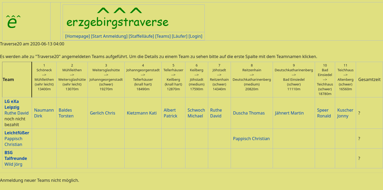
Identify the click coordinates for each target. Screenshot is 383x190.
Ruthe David (16, 113)
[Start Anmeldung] (109, 36)
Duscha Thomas (249, 113)
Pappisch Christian (13, 141)
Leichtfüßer (16, 133)
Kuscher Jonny (345, 113)
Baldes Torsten (66, 113)
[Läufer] (180, 36)
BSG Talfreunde (15, 155)
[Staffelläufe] (141, 36)
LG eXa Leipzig (11, 104)
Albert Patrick (170, 113)
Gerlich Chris (102, 113)
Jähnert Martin (289, 113)
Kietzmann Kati (142, 113)
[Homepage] (77, 36)
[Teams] (163, 36)
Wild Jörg (13, 164)
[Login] (195, 36)
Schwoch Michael (196, 113)
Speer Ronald (324, 113)
